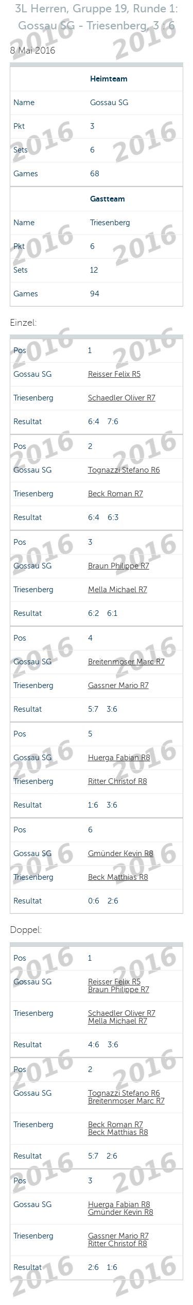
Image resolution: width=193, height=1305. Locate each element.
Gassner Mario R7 (118, 685)
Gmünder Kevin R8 (120, 853)
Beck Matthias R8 (118, 877)
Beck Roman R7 (115, 494)
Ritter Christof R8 (117, 781)
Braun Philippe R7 (118, 566)
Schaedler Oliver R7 (121, 398)
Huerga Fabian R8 (119, 758)
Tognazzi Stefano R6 (124, 470)
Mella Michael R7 (117, 589)
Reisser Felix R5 (114, 374)
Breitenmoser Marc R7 (126, 662)
